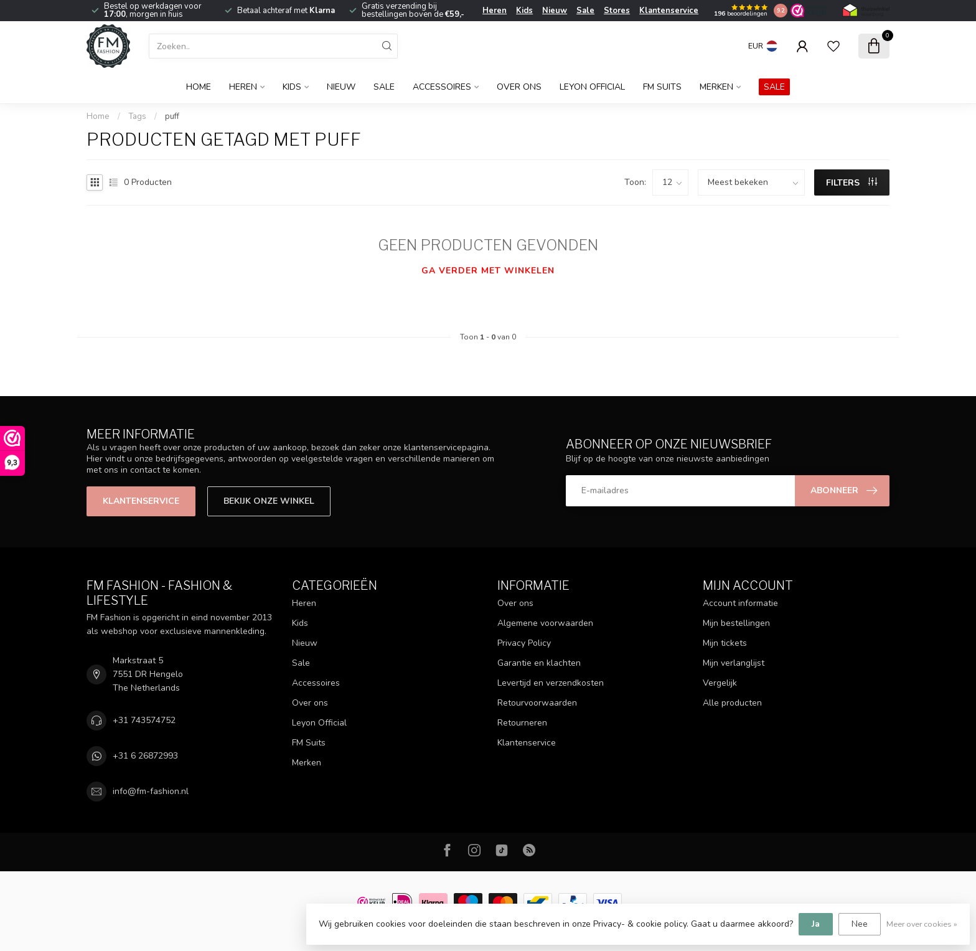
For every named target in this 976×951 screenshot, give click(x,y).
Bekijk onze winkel (268, 501)
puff (172, 116)
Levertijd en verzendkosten (550, 683)
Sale (585, 10)
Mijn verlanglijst (733, 663)
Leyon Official (592, 87)
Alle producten (732, 703)
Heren (494, 10)
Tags (137, 116)
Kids (524, 10)
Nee (860, 924)
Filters (851, 183)
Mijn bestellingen (736, 623)
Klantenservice (668, 10)
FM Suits (662, 87)
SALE (774, 87)
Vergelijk (720, 683)
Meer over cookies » (921, 924)
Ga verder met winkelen (488, 271)
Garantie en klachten (539, 663)
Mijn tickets (725, 643)
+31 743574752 (144, 720)
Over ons (519, 87)
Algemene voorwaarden (545, 623)
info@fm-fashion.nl (151, 791)
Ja (816, 924)
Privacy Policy (524, 643)
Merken (716, 87)
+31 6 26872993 (145, 756)
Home (198, 87)
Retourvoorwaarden (537, 703)
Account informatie (740, 603)
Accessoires (442, 87)
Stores (617, 10)
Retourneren (522, 723)
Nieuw (554, 10)
